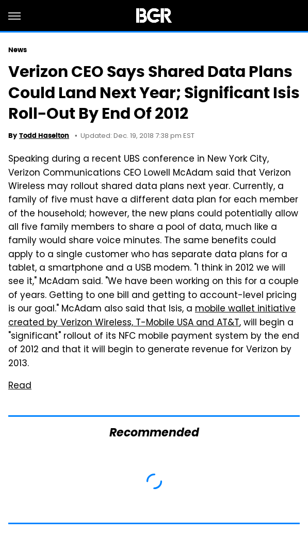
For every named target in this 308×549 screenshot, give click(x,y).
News (17, 49)
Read (19, 386)
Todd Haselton (44, 135)
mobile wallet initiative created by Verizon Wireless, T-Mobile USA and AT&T (152, 316)
